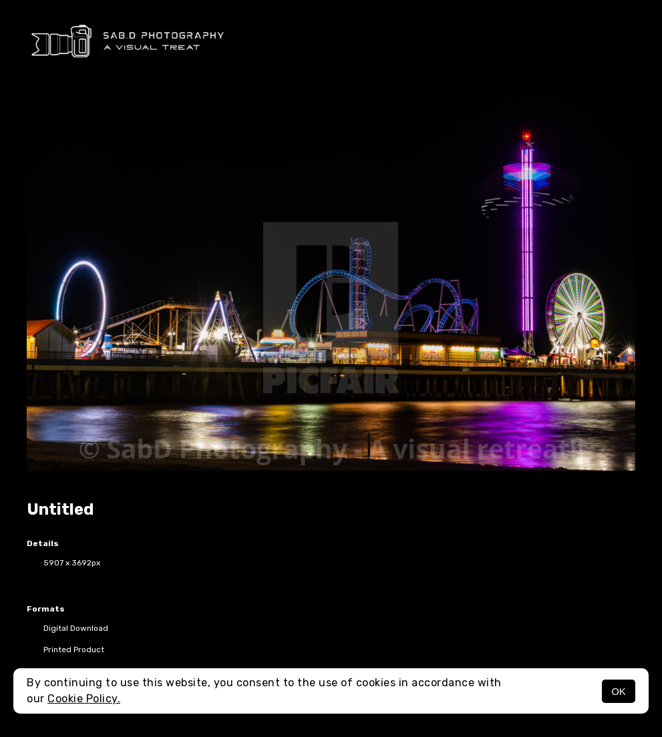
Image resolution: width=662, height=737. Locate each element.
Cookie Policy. (83, 698)
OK (618, 691)
